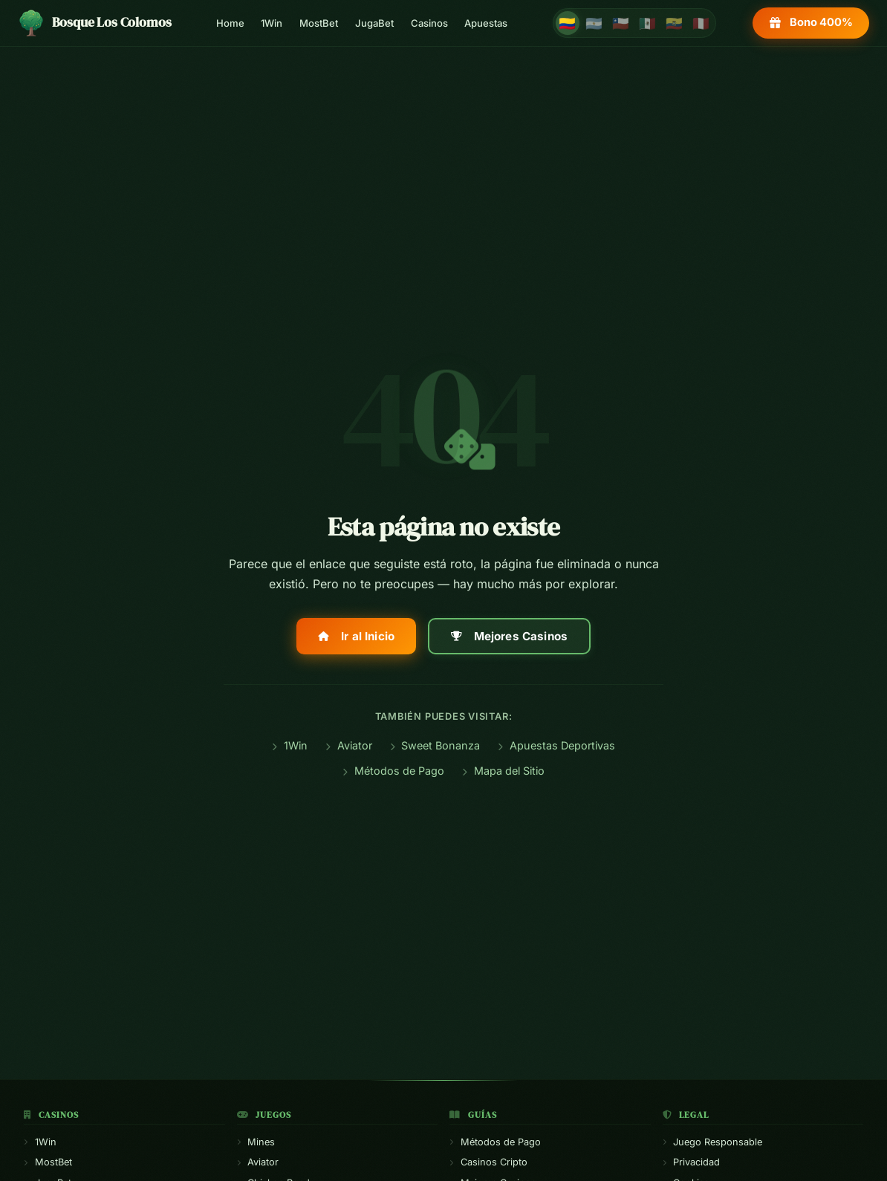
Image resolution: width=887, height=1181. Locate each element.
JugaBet (374, 23)
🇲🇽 (647, 23)
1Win (271, 23)
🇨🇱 (620, 23)
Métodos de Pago (393, 770)
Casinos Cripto (488, 1162)
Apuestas (485, 23)
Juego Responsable (713, 1142)
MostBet (318, 23)
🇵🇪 (700, 23)
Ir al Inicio (356, 636)
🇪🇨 (674, 23)
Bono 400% (811, 22)
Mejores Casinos (509, 636)
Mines (256, 1142)
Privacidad (692, 1162)
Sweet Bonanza (435, 745)
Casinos (429, 23)
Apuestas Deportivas (556, 745)
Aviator (348, 745)
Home (230, 23)
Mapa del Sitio (503, 770)
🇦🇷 (593, 23)
